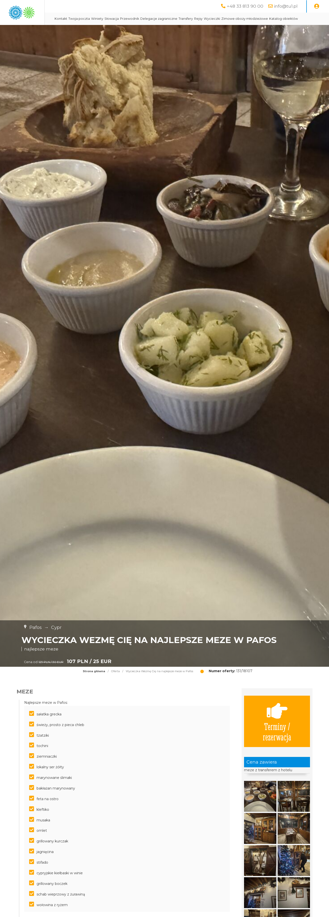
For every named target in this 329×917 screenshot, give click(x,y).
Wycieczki (256, 19)
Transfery (230, 19)
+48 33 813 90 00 (245, 6)
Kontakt (105, 19)
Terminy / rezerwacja (277, 733)
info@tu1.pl (286, 6)
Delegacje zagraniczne (203, 19)
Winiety (142, 19)
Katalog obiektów (113, 31)
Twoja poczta (123, 19)
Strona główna (94, 683)
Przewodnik (174, 19)
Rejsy (243, 19)
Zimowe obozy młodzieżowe (289, 19)
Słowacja (156, 19)
